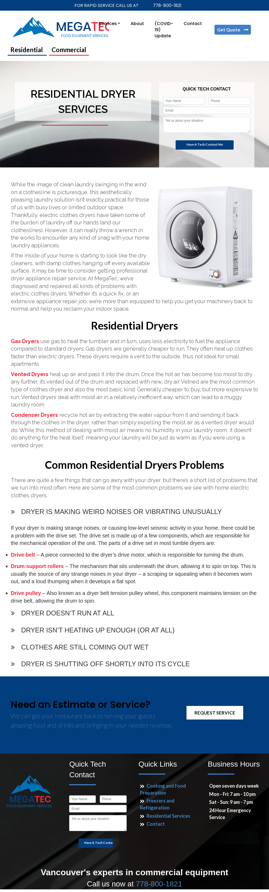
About (137, 23)
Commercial (69, 50)
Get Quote (229, 29)
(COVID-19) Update (164, 29)
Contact (193, 23)
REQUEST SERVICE (214, 713)
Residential (27, 50)
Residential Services (168, 816)
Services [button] (108, 23)
